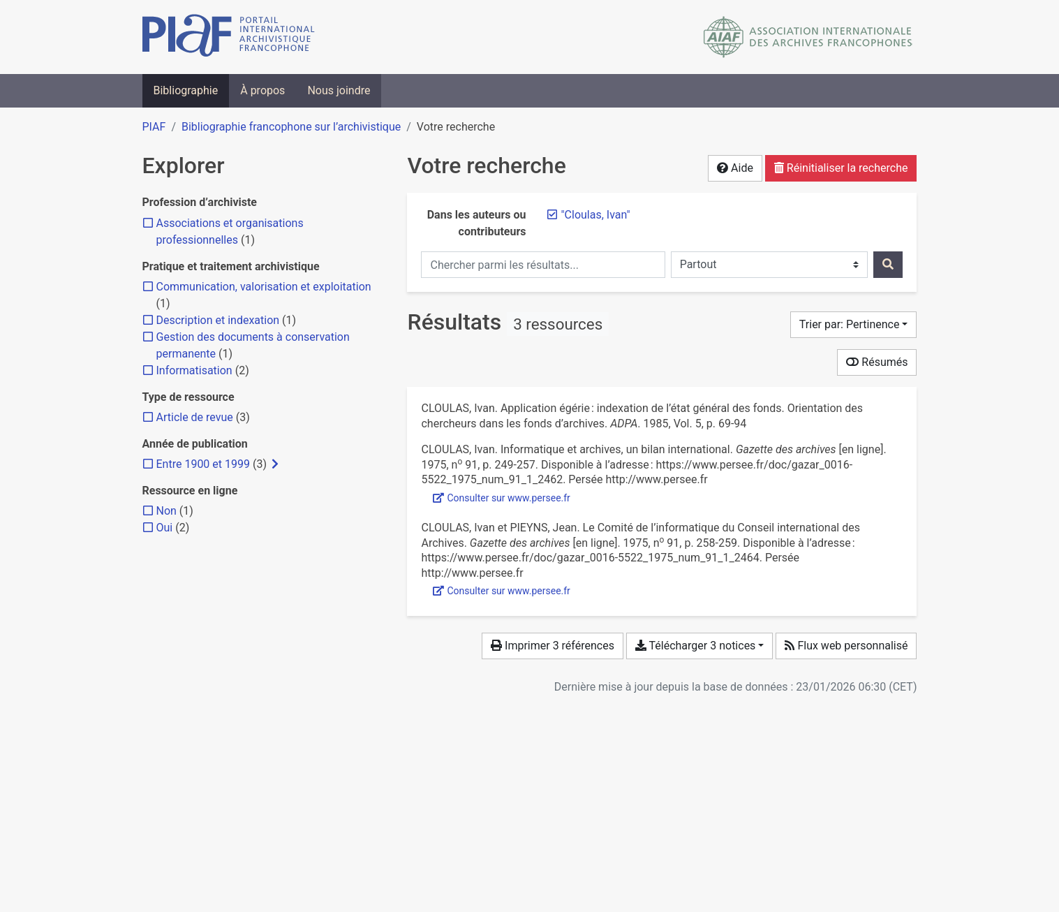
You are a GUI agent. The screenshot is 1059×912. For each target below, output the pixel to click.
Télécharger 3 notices (695, 645)
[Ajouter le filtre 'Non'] (166, 510)
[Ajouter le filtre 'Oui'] (164, 527)
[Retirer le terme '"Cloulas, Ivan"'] (595, 214)
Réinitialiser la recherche (841, 168)
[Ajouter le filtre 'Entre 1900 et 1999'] (203, 464)
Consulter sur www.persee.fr (501, 497)
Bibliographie (186, 90)
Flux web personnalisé (846, 645)
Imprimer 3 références (552, 645)
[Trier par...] (853, 324)
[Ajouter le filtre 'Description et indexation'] (218, 320)
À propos (262, 90)
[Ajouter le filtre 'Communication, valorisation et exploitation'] (263, 286)
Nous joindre (338, 90)
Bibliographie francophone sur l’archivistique (291, 126)
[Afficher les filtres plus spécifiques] (275, 464)
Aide (735, 168)
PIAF (154, 126)
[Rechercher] (888, 264)
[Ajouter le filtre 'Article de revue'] (194, 417)
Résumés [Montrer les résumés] (877, 362)
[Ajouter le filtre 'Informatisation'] (194, 370)
